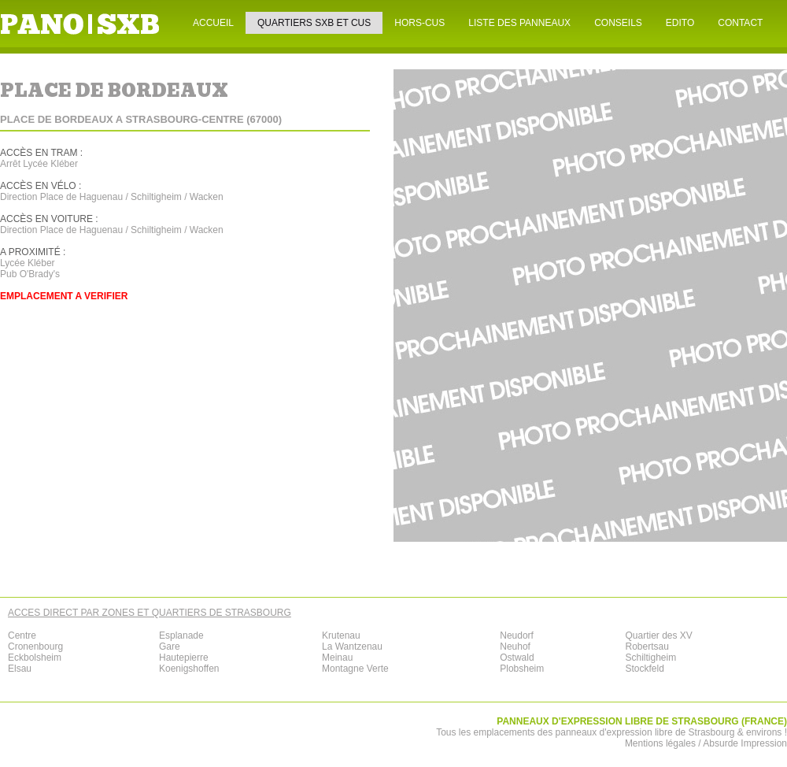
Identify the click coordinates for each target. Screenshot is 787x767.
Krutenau (341, 635)
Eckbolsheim (34, 657)
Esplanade (181, 635)
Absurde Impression (745, 743)
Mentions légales (660, 743)
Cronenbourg (35, 646)
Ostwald (517, 657)
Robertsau (646, 646)
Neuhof (515, 646)
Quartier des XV (658, 635)
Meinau (337, 657)
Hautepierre (184, 657)
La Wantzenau (352, 646)
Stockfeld (644, 668)
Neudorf (517, 635)
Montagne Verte (355, 668)
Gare (169, 646)
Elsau (19, 668)
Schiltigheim (650, 657)
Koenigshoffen (189, 668)
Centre (22, 635)
